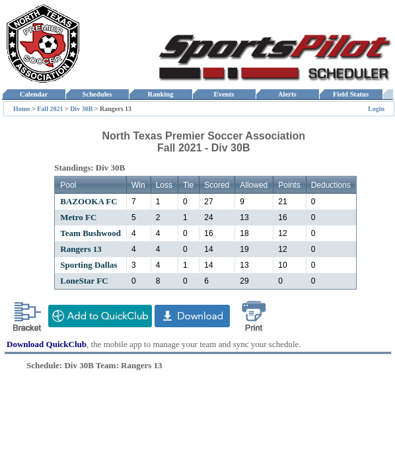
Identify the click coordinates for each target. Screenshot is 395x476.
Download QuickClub (47, 344)
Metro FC (78, 217)
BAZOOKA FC (88, 201)
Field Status (351, 94)
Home (21, 108)
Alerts (287, 94)
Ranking (160, 94)
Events (223, 94)
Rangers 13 (80, 249)
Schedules (97, 94)
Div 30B (81, 108)
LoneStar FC (84, 281)
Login (376, 108)
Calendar (33, 94)
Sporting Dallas (88, 265)
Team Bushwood (90, 233)
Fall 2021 (51, 108)
